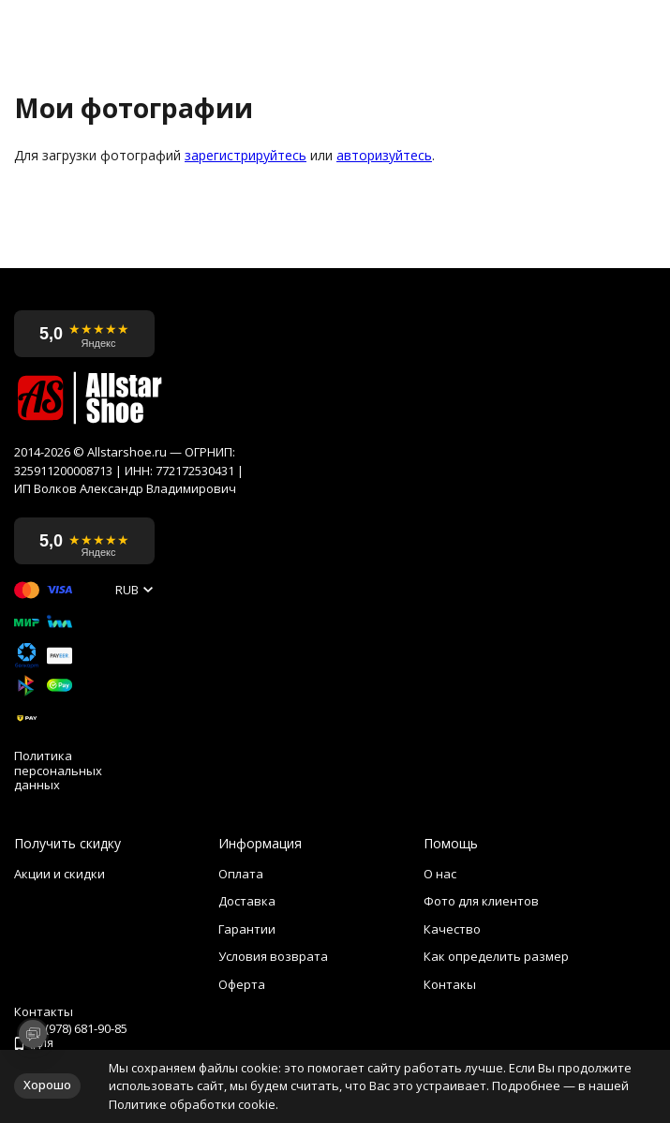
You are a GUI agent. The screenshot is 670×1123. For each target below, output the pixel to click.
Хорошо (47, 1084)
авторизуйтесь (384, 155)
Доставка (246, 900)
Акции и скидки (59, 873)
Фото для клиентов (481, 900)
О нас (440, 873)
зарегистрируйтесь (245, 155)
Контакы (450, 984)
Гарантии (246, 929)
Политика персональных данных (58, 771)
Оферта (241, 984)
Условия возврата (273, 956)
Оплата (240, 873)
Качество (452, 929)
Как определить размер (496, 956)
